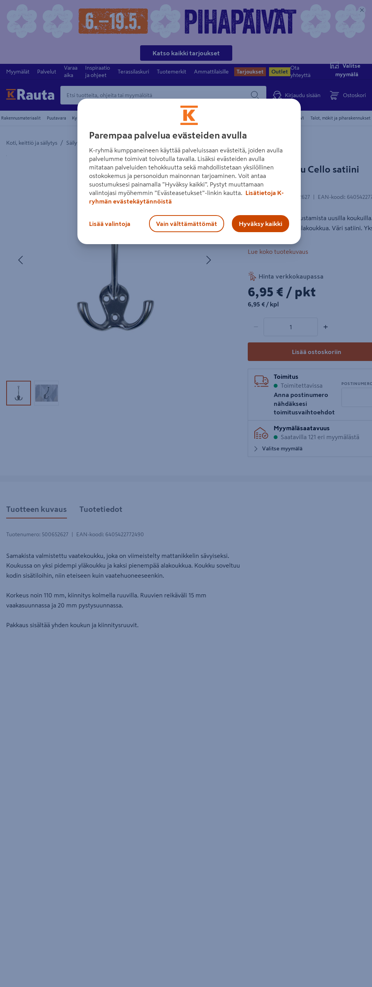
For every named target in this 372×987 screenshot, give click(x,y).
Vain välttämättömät (186, 224)
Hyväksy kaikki (260, 224)
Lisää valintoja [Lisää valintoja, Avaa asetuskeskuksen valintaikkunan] (109, 224)
